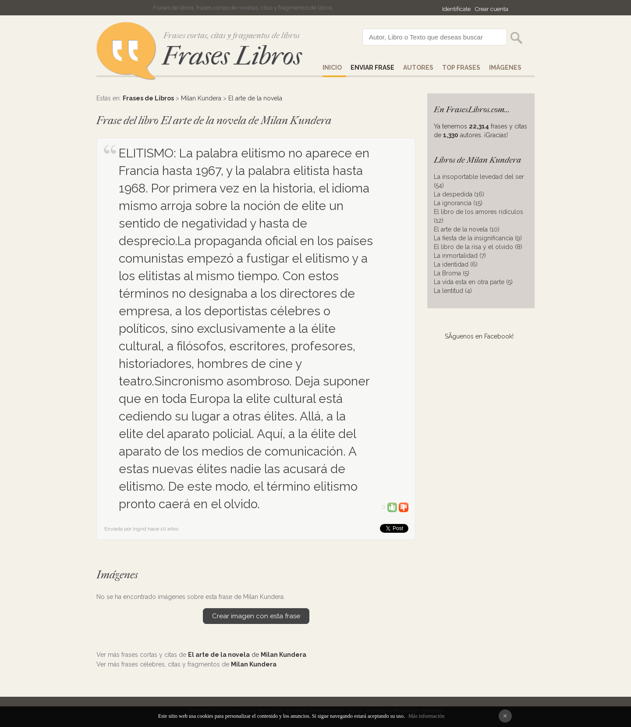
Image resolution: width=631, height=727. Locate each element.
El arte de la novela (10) (467, 229)
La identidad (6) (456, 264)
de (247, 654)
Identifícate (456, 9)
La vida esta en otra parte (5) (473, 281)
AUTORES (418, 67)
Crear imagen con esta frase (256, 616)
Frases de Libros (148, 98)
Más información (426, 716)
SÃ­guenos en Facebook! (479, 336)
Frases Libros (231, 55)
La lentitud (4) (453, 290)
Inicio (332, 67)
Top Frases (461, 67)
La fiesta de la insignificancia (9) (478, 238)
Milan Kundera (201, 98)
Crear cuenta (491, 9)
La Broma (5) (451, 273)
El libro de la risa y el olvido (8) (478, 246)
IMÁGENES (505, 67)
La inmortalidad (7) (460, 255)
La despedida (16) (459, 194)
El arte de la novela (255, 98)
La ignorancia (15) (458, 203)
